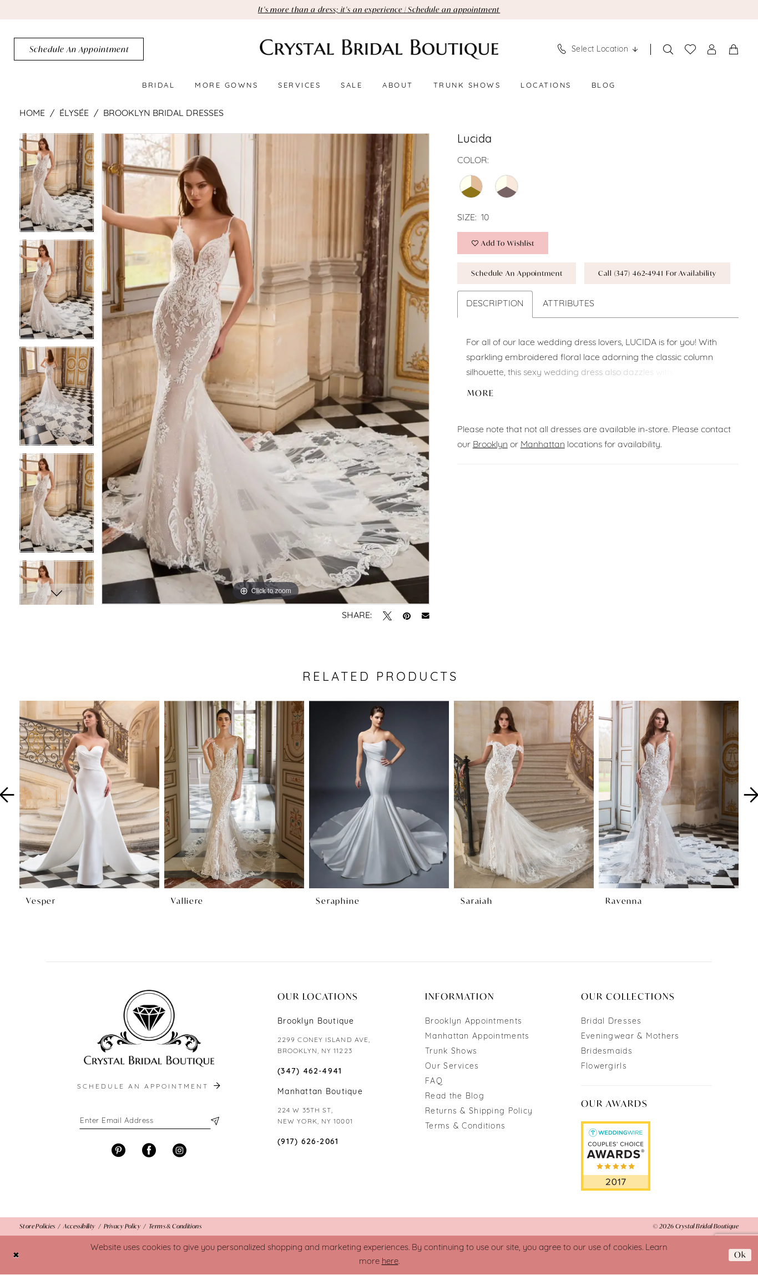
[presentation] (89, 795)
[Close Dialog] (16, 1255)
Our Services (452, 1067)
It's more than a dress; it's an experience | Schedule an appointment (379, 9)
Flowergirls (604, 1067)
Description (495, 338)
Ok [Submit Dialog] (740, 1255)
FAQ (434, 1082)
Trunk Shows (451, 1052)
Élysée (74, 114)
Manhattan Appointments (477, 1037)
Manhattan (543, 480)
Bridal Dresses (611, 1022)
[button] (712, 49)
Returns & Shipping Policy (479, 1112)
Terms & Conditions (465, 1127)
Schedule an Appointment (520, 275)
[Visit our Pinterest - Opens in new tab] (118, 1152)
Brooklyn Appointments (473, 1022)
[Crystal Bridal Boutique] (379, 49)
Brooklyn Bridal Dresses (163, 114)
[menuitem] (79, 49)
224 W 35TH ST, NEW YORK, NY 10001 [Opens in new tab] (315, 1117)
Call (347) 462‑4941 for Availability (534, 307)
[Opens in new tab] (615, 1156)
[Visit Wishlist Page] (690, 50)
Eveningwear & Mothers (630, 1037)
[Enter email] (148, 1122)
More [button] (481, 428)
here (390, 1262)
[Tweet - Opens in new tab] (387, 616)
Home (32, 114)
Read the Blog (454, 1097)
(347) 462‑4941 (309, 1072)
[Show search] (668, 49)
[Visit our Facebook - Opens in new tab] (149, 1152)
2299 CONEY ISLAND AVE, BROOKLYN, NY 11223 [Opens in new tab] (323, 1046)
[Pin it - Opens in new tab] (407, 616)
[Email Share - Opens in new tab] (425, 616)
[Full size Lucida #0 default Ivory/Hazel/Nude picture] (265, 369)
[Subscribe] (214, 1122)
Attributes (568, 338)
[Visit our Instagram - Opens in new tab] (179, 1152)
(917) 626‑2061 (308, 1143)
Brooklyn (490, 480)
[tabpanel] (56, 187)
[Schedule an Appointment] (79, 49)
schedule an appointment (150, 1087)
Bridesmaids (607, 1052)
